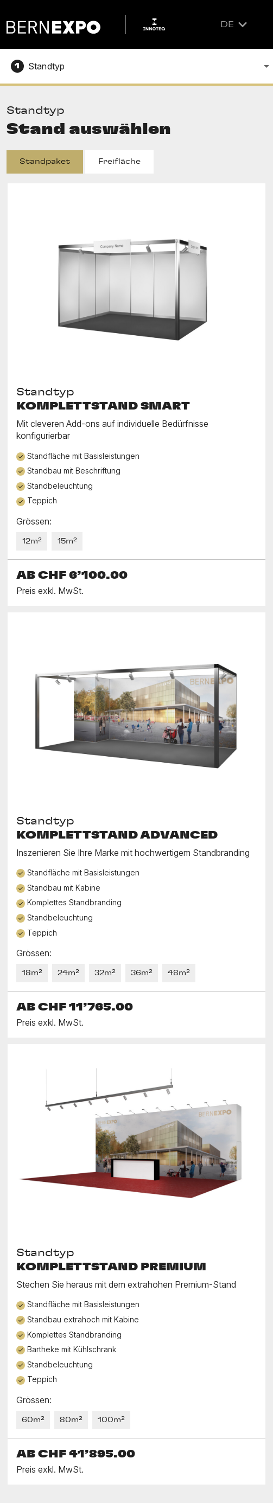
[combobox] (136, 64)
